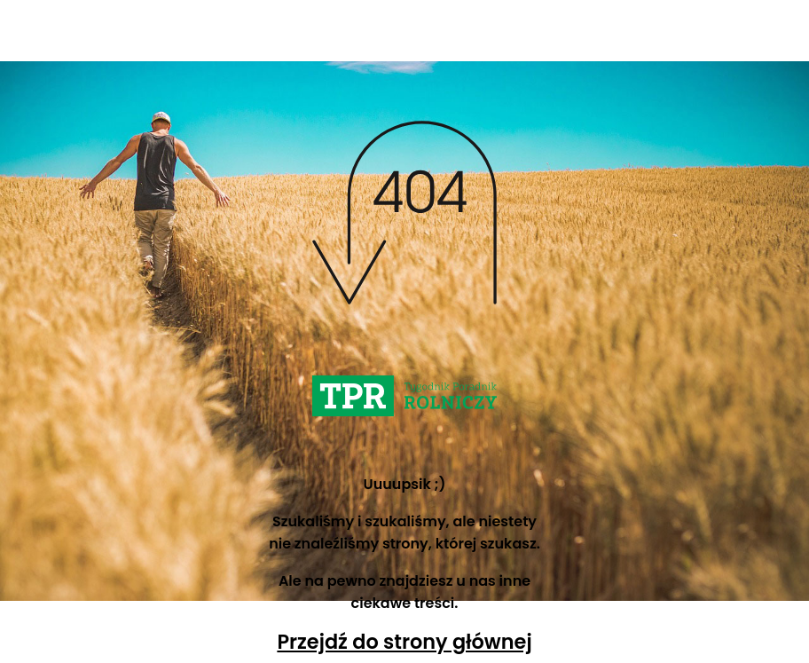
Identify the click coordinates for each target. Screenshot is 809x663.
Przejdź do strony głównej (404, 641)
